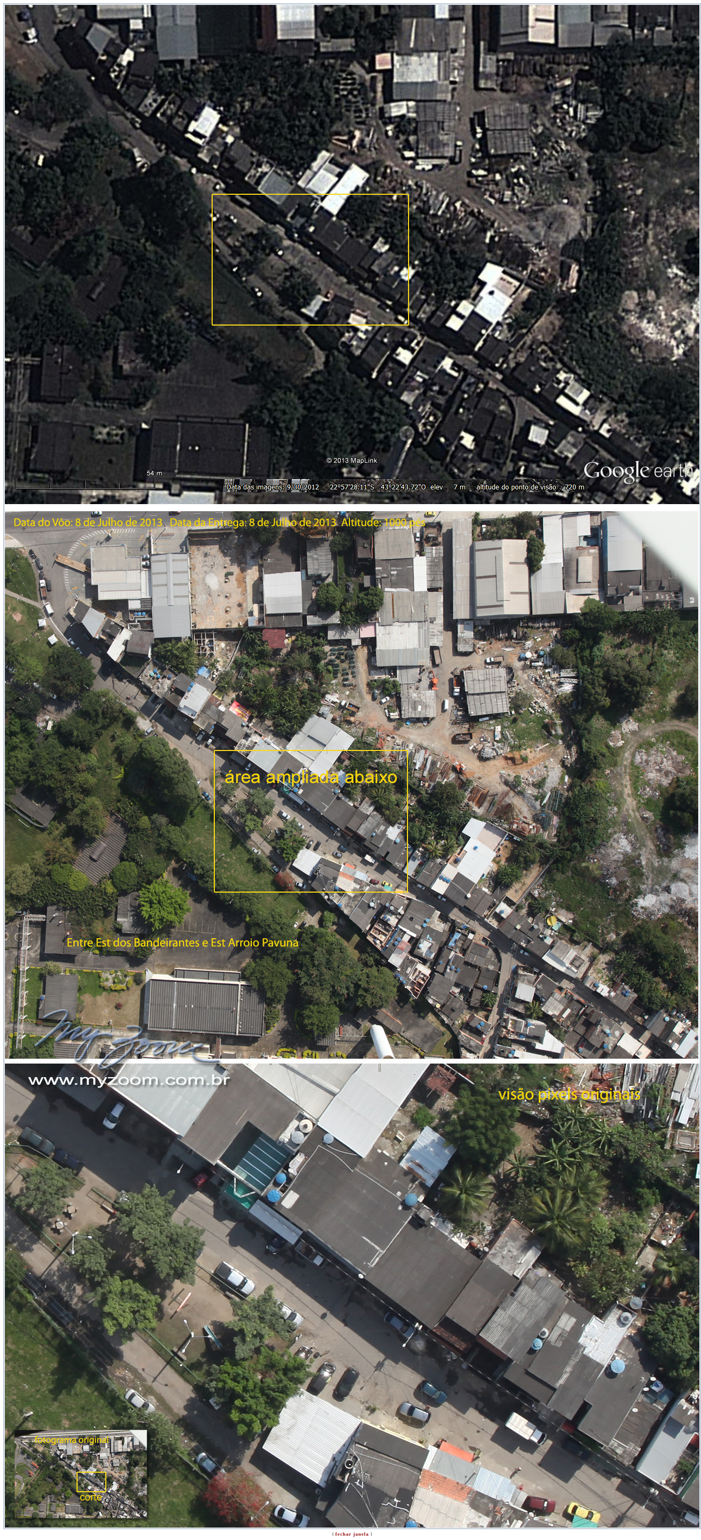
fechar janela (352, 1534)
